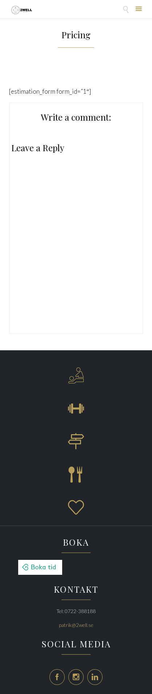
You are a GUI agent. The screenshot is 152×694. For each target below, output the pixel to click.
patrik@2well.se (76, 625)
